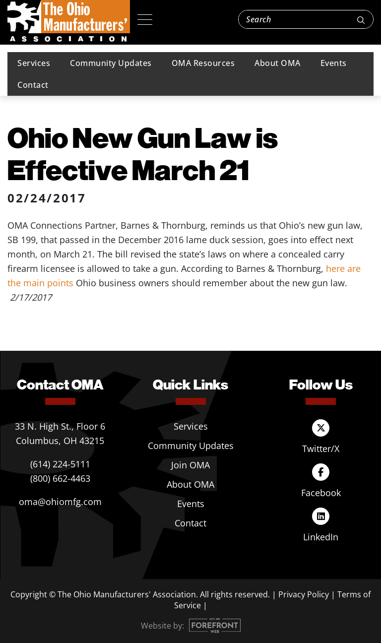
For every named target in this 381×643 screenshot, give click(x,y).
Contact (33, 84)
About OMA (277, 63)
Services (33, 63)
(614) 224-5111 (60, 464)
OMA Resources (203, 63)
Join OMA (190, 465)
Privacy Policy (303, 594)
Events (333, 63)
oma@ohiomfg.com (60, 502)
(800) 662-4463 (60, 478)
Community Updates (111, 63)
